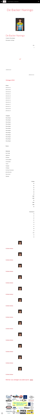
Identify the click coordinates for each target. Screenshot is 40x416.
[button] (1, 1)
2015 (31, 380)
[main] (20, 10)
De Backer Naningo (9, 248)
